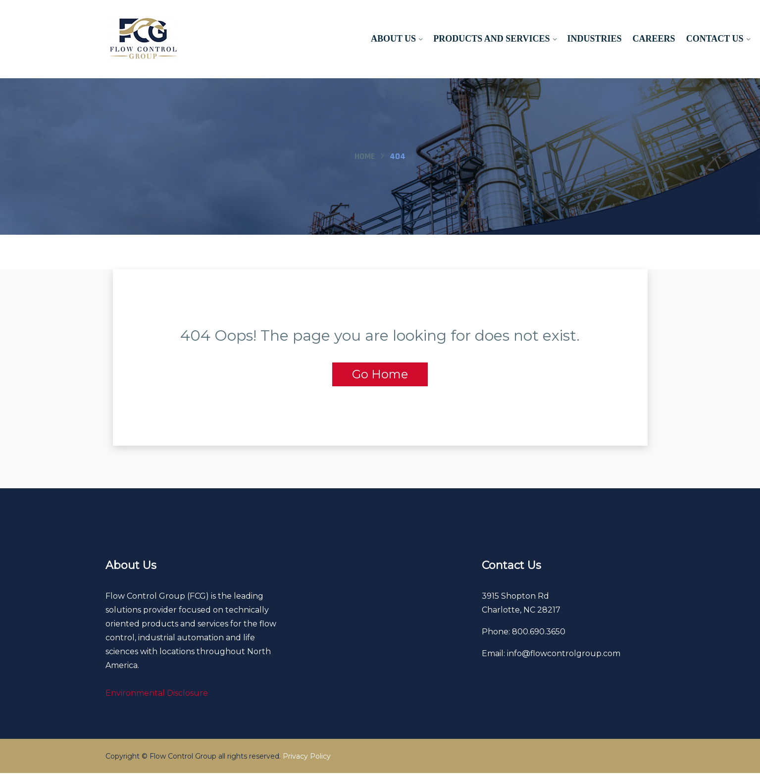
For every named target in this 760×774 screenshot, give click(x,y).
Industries (594, 39)
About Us (393, 39)
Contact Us (715, 39)
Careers (654, 39)
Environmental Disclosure (156, 694)
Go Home (380, 374)
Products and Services (491, 39)
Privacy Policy (307, 757)
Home (365, 156)
